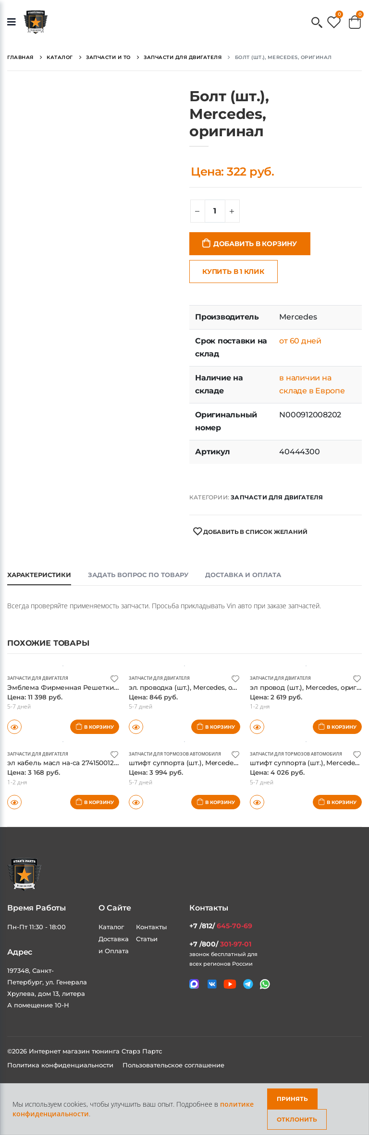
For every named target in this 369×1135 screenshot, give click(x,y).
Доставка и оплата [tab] (243, 575)
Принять (292, 1098)
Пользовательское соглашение (173, 1064)
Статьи (147, 938)
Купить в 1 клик (233, 271)
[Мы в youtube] (229, 983)
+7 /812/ (220, 925)
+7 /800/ (220, 943)
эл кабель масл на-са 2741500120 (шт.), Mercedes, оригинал (116, 762)
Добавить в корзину (255, 243)
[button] (316, 23)
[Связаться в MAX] (194, 984)
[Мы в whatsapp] (265, 984)
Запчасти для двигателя (277, 497)
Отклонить (297, 1119)
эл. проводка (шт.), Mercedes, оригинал (200, 686)
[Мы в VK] (212, 984)
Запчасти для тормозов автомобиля (180, 753)
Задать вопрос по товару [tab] (138, 575)
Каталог (111, 926)
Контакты (151, 926)
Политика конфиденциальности (61, 1064)
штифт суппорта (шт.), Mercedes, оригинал (206, 762)
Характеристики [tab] (39, 575)
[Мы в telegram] (248, 984)
